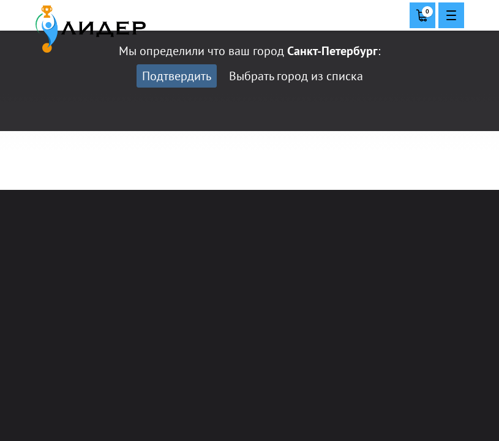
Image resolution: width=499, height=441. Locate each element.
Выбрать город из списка (296, 76)
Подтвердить (176, 76)
